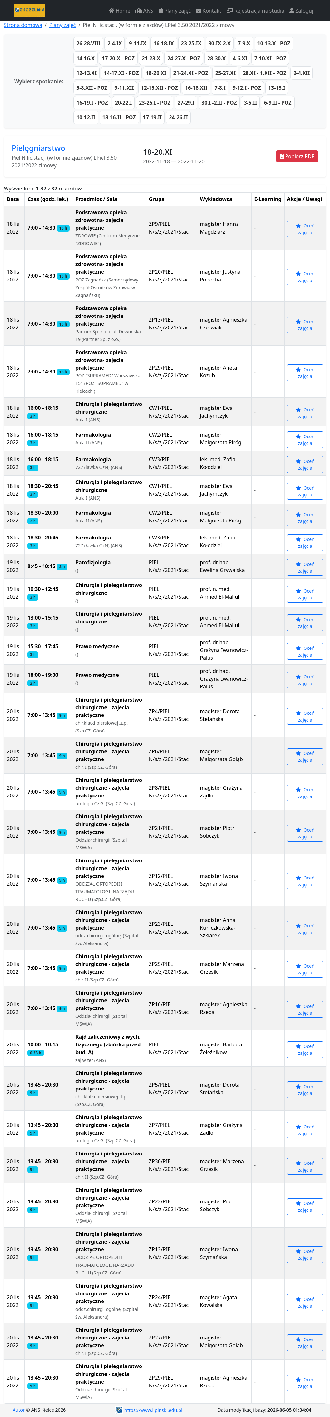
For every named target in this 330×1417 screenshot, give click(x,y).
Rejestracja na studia (255, 10)
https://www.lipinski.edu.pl (148, 1410)
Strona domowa (23, 25)
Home (120, 10)
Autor (19, 1410)
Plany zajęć (175, 10)
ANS (144, 10)
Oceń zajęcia (305, 229)
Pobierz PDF (297, 156)
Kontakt (208, 10)
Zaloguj (301, 10)
